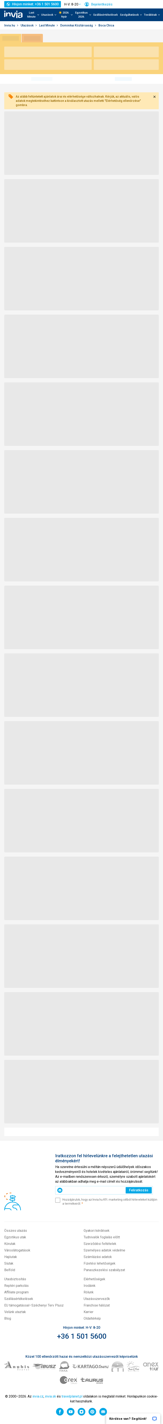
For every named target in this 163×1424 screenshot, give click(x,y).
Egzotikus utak (15, 1237)
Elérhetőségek (94, 1279)
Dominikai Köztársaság (77, 25)
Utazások (27, 25)
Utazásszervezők (97, 1299)
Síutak (8, 1263)
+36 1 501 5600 (81, 1336)
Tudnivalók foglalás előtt (102, 1237)
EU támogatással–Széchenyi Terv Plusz (34, 1305)
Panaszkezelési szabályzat (104, 1270)
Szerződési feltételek (100, 1244)
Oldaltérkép (92, 1318)
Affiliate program (16, 1292)
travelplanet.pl (72, 1396)
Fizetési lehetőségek (99, 1263)
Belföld (9, 1270)
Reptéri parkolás (16, 1286)
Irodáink (90, 1286)
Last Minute (47, 25)
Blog (7, 1318)
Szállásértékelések (105, 14)
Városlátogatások (17, 1250)
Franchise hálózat (97, 1305)
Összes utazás (15, 1231)
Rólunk (89, 1292)
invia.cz (38, 1396)
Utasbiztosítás (15, 1279)
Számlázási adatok (98, 1257)
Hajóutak (10, 1257)
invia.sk (50, 1396)
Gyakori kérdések (97, 1231)
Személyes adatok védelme (104, 1250)
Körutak (9, 1244)
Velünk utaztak (15, 1312)
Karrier (88, 1312)
